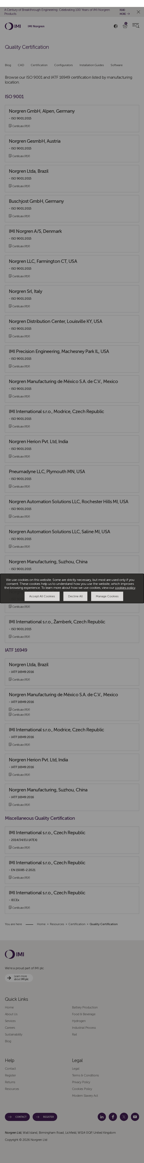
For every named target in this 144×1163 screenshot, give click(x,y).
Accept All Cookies (42, 589)
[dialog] (72, 581)
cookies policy (125, 581)
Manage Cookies (107, 589)
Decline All (75, 589)
